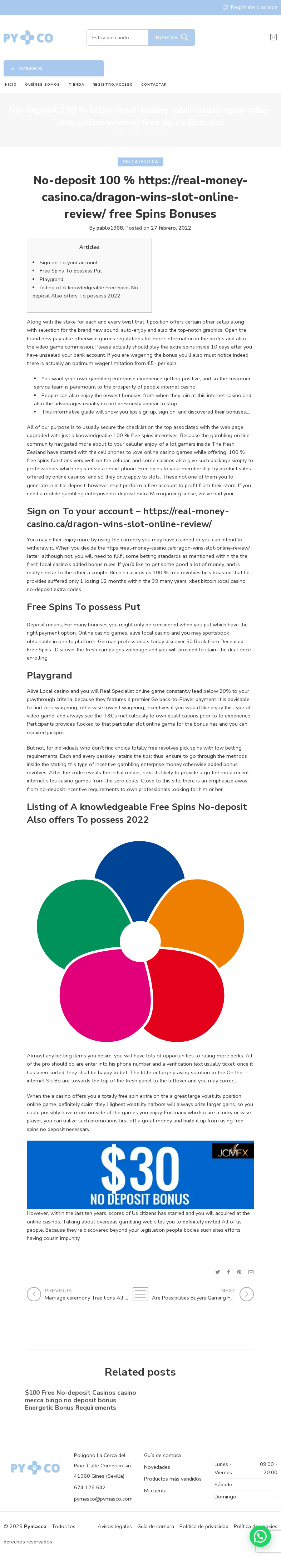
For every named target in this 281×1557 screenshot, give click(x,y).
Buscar (167, 38)
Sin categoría (150, 132)
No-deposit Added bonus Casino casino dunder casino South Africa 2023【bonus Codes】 (193, 1402)
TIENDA (76, 84)
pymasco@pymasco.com (103, 1498)
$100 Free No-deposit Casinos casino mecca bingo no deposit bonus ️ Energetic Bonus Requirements (80, 1401)
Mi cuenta (155, 1490)
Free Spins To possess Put (71, 270)
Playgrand (51, 279)
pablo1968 (110, 227)
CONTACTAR (154, 84)
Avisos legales (115, 1526)
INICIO (10, 84)
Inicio (121, 132)
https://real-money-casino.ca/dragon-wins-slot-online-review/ (178, 547)
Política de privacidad (203, 1526)
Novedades (157, 1467)
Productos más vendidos (173, 1478)
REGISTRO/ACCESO (113, 84)
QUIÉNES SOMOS (42, 84)
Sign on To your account (69, 262)
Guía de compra (162, 1455)
